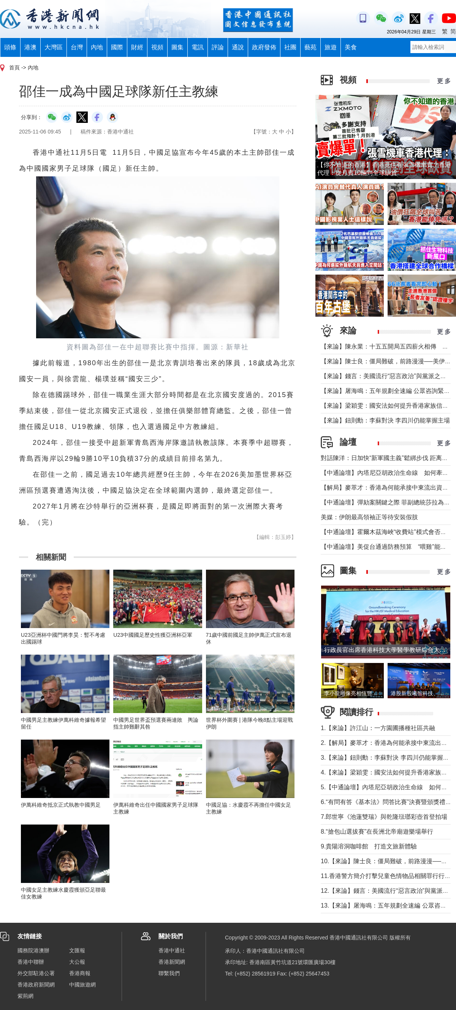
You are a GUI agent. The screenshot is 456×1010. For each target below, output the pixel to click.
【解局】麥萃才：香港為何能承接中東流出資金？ (387, 487)
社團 (290, 47)
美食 (351, 47)
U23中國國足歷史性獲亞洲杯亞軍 (152, 635)
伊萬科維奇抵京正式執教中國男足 (61, 805)
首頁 (14, 67)
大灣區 (53, 47)
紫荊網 (25, 996)
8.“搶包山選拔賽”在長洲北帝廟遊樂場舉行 (377, 831)
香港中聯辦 (30, 962)
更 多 (444, 81)
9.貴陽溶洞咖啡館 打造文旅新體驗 (369, 846)
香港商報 (79, 973)
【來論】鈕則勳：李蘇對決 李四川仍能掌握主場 (385, 420)
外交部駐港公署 (36, 973)
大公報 (77, 962)
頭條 (10, 47)
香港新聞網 (171, 962)
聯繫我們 (169, 973)
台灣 (77, 47)
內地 (97, 47)
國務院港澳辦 (33, 950)
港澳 (30, 47)
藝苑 (310, 47)
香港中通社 (171, 950)
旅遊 (331, 47)
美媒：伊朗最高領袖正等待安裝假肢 (369, 517)
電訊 (198, 47)
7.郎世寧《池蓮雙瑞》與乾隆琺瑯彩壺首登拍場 (384, 817)
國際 (117, 47)
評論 (218, 47)
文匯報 (77, 950)
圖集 (177, 47)
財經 (137, 47)
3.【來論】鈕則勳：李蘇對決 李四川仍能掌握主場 (388, 757)
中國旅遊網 (82, 985)
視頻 (157, 47)
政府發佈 (264, 47)
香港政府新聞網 (36, 985)
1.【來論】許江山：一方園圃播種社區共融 (378, 728)
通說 (238, 47)
